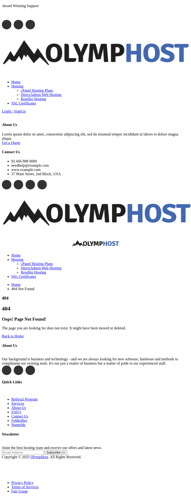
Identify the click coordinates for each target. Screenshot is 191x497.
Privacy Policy (22, 483)
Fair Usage (19, 491)
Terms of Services (25, 487)
